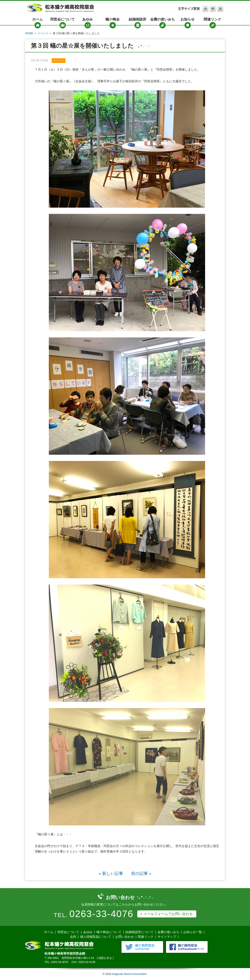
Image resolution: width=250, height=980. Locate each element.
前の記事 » (141, 873)
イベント (43, 33)
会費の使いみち (162, 19)
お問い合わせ (124, 936)
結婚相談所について (139, 932)
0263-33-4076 (101, 914)
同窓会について (62, 19)
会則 (73, 936)
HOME (29, 33)
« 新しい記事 (111, 873)
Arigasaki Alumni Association (129, 974)
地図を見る (105, 957)
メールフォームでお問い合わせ (168, 914)
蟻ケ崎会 (112, 19)
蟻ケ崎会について (108, 932)
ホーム (37, 19)
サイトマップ (166, 936)
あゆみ (87, 19)
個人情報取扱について (95, 936)
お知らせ (187, 19)
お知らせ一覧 (192, 932)
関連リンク (212, 19)
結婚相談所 (137, 19)
